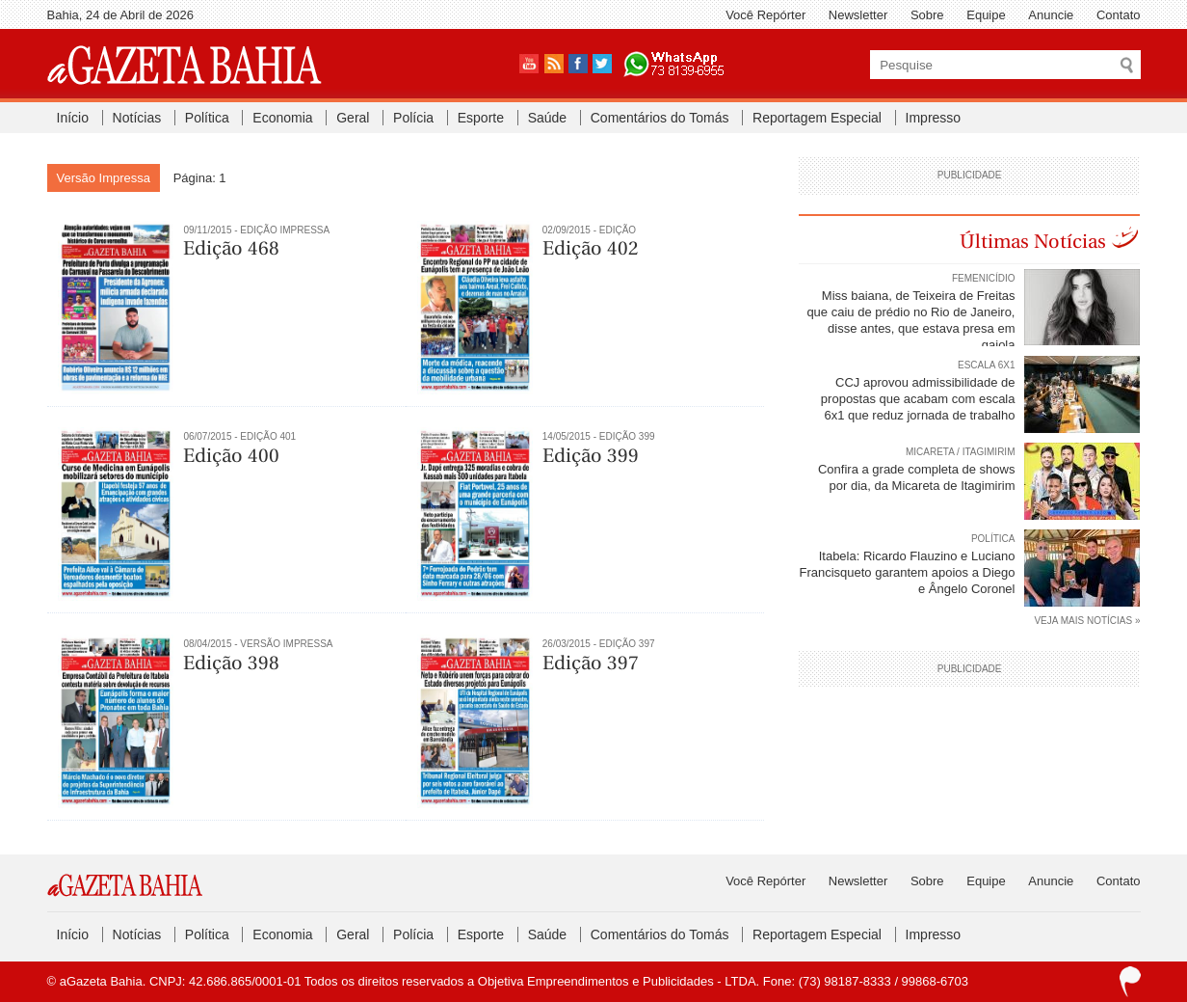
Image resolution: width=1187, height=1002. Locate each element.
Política (207, 117)
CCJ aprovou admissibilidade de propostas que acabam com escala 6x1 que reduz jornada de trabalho (918, 398)
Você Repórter (765, 15)
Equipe (985, 15)
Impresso (934, 117)
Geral (352, 117)
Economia (282, 117)
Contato (1118, 15)
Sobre (927, 15)
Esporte (481, 117)
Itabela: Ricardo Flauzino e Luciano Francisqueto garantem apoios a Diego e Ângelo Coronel (907, 572)
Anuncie (1050, 15)
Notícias (137, 117)
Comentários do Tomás (660, 117)
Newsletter (858, 15)
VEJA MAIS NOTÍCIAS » (1087, 620)
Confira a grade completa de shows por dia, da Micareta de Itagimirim (917, 477)
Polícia (413, 117)
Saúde (547, 117)
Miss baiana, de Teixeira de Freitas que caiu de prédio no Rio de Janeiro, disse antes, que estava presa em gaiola (910, 320)
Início (73, 117)
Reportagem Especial (817, 117)
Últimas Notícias (1033, 241)
